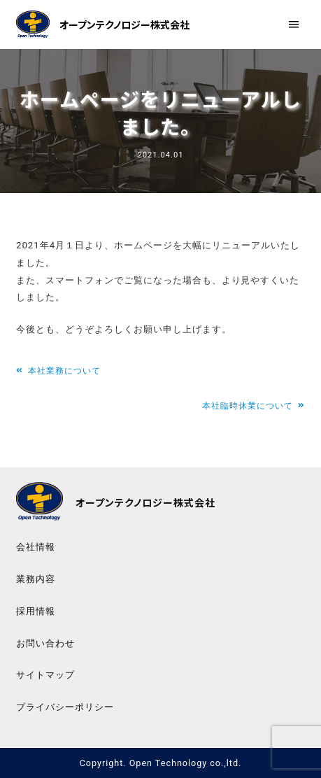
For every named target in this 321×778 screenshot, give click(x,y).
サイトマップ (45, 675)
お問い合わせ (45, 643)
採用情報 (35, 611)
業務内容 (35, 579)
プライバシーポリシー (65, 707)
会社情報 (35, 547)
